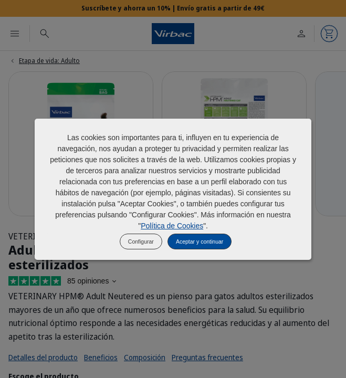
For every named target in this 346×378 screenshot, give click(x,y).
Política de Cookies (172, 226)
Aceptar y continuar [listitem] (199, 241)
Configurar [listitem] (141, 241)
